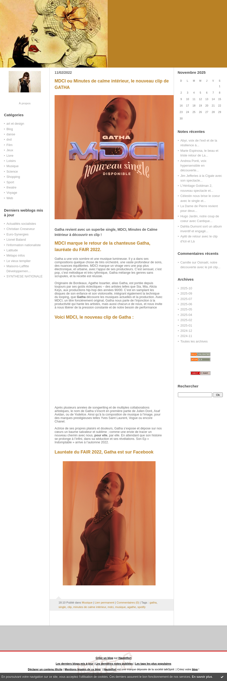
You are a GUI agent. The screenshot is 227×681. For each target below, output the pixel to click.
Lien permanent (104, 602)
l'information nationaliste (23, 245)
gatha (153, 602)
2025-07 (186, 299)
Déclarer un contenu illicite (45, 669)
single (62, 606)
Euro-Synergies (17, 234)
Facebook (143, 452)
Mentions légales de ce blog (83, 669)
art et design (15, 123)
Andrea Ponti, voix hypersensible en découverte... (193, 165)
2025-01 (186, 325)
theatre (11, 187)
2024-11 (186, 336)
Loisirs (11, 161)
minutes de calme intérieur (89, 606)
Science (12, 171)
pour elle (100, 435)
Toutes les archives (194, 341)
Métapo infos (15, 255)
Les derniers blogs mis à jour (75, 663)
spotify (141, 606)
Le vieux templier (18, 261)
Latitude (12, 250)
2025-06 (186, 304)
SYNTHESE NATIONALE (24, 276)
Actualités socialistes (21, 224)
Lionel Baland (16, 239)
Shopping (13, 177)
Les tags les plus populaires (153, 663)
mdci (111, 606)
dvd (9, 139)
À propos (25, 103)
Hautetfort (125, 657)
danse (10, 134)
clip (69, 606)
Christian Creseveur (20, 229)
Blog (9, 129)
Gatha (81, 297)
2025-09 (186, 293)
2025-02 (186, 320)
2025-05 (186, 309)
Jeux (9, 150)
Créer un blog (104, 657)
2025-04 (186, 315)
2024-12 (186, 331)
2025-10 (186, 288)
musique (120, 606)
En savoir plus (202, 677)
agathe (131, 606)
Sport (10, 182)
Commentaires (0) (128, 602)
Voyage (11, 192)
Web (9, 198)
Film (9, 145)
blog (195, 669)
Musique (12, 166)
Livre (9, 155)
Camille (185, 262)
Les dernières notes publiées (114, 663)
